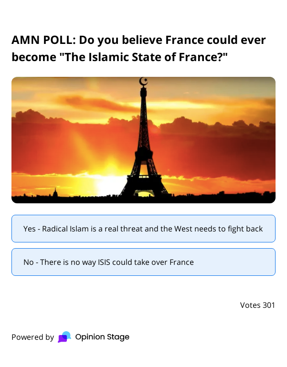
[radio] (143, 228)
